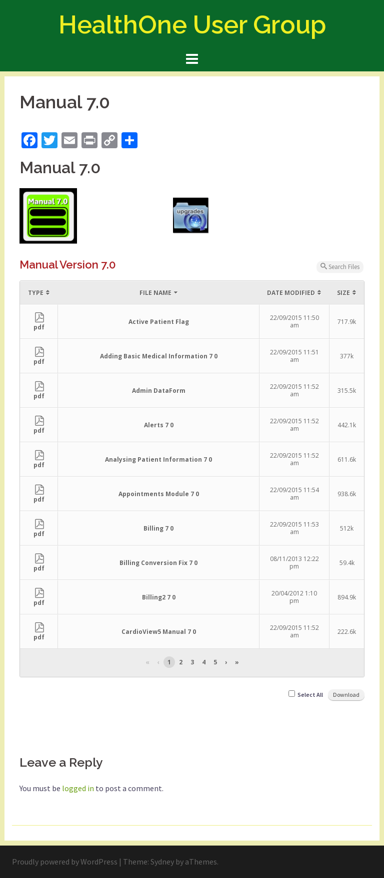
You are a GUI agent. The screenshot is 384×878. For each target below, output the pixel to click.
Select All (310, 694)
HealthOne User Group (192, 24)
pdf (39, 323)
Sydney (162, 862)
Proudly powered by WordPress (65, 862)
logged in (78, 788)
